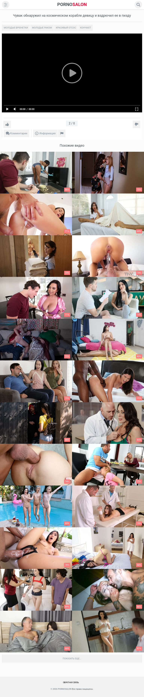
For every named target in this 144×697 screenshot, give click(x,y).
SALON (72, 4)
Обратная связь (71, 682)
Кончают (85, 27)
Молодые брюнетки (16, 27)
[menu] (5, 4)
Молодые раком (42, 27)
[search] (138, 4)
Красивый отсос (66, 27)
